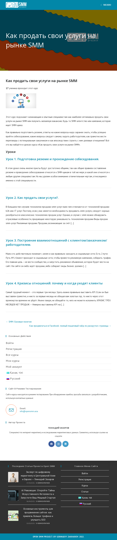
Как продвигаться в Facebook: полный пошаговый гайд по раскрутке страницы (70, 325)
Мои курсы (12, 360)
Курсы (85, 485)
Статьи (84, 491)
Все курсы (12, 355)
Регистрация (14, 349)
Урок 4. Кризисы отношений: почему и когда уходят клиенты (54, 283)
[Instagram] (58, 444)
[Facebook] (51, 444)
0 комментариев (43, 483)
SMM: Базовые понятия (19, 321)
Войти (10, 343)
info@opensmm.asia (29, 411)
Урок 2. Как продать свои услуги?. (32, 198)
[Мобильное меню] (106, 5)
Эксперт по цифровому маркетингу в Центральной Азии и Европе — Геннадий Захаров (38, 476)
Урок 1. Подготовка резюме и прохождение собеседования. (52, 159)
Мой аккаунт (14, 366)
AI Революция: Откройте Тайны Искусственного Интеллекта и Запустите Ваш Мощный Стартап (38, 494)
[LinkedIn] (65, 444)
